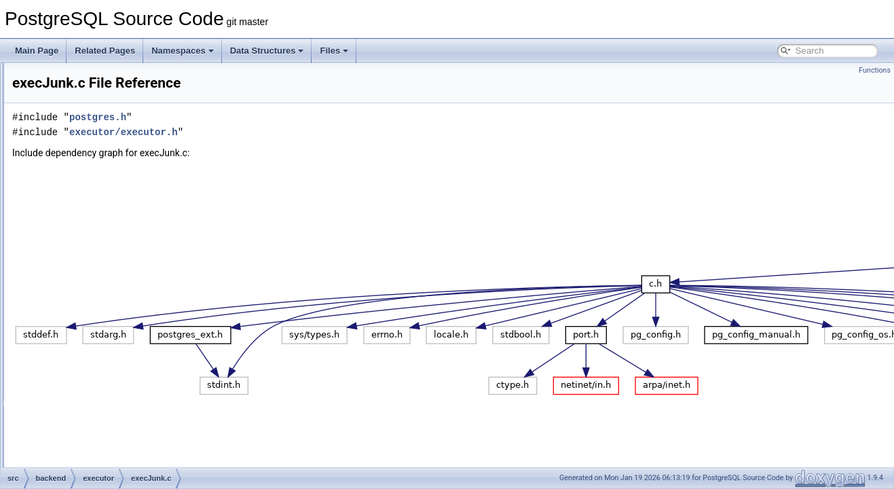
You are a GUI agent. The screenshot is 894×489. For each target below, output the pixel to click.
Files (334, 51)
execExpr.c (97, 212)
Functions (875, 70)
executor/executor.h (293, 132)
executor (82, 152)
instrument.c (99, 436)
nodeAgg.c (96, 451)
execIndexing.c (104, 256)
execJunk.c (97, 271)
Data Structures (267, 51)
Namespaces (182, 51)
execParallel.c (102, 301)
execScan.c (98, 361)
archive (80, 77)
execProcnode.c (106, 331)
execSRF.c (96, 376)
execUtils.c (97, 406)
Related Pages (105, 51)
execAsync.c (100, 182)
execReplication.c (109, 346)
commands (87, 137)
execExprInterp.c (107, 227)
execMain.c (98, 286)
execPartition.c (104, 316)
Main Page (36, 51)
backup (80, 92)
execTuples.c (101, 391)
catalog (80, 122)
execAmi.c (96, 167)
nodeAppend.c (103, 466)
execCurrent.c (102, 197)
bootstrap (83, 107)
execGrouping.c (105, 242)
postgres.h (267, 117)
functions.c (96, 421)
